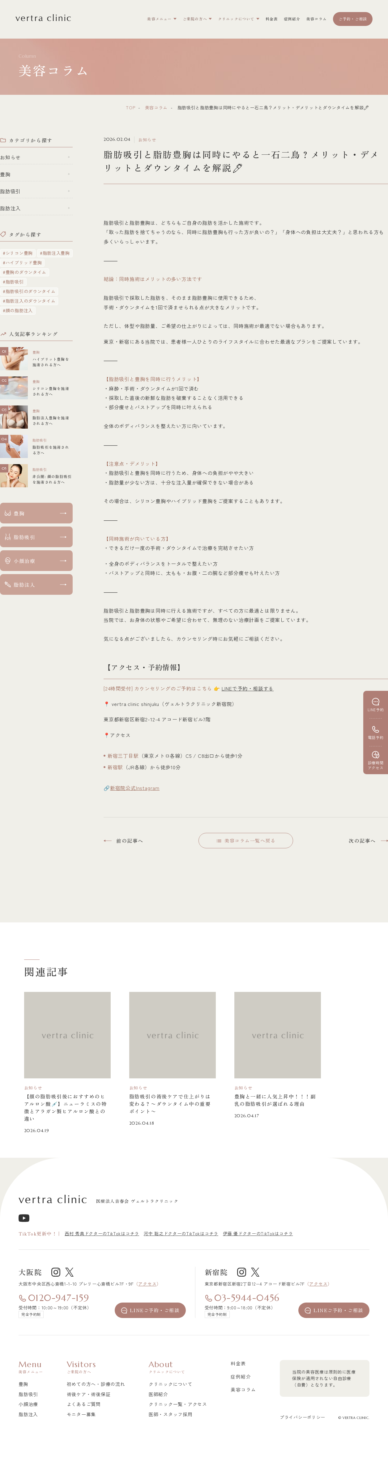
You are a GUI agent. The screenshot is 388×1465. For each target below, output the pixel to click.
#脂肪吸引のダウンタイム (29, 291)
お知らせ (10, 157)
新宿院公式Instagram (135, 787)
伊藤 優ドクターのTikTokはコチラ (258, 1233)
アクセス (147, 1284)
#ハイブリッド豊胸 (22, 262)
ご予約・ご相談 (353, 18)
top (130, 107)
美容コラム (156, 107)
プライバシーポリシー (302, 1417)
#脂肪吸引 (13, 282)
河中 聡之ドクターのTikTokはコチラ (181, 1233)
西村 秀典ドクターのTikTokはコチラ (102, 1233)
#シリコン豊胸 (18, 253)
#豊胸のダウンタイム (24, 272)
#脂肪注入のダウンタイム (29, 301)
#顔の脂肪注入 (18, 310)
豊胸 (5, 174)
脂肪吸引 (10, 191)
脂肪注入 (10, 208)
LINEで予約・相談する (248, 688)
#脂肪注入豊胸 (55, 253)
